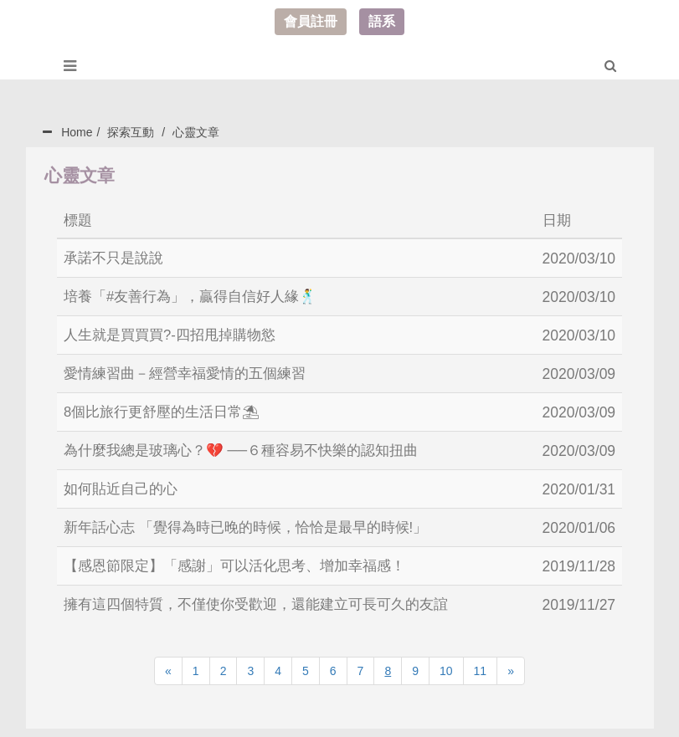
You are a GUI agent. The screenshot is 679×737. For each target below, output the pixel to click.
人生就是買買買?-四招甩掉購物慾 (176, 333)
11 (480, 662)
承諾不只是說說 (116, 257)
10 (446, 662)
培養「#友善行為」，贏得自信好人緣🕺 (198, 295)
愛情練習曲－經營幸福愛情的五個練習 (192, 370)
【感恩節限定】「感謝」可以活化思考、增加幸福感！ (244, 558)
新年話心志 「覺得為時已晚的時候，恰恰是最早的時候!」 (256, 521)
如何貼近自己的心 (124, 483)
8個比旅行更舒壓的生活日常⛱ (167, 408)
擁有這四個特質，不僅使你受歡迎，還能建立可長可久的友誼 (267, 596)
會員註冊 (310, 21)
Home (76, 132)
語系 (381, 21)
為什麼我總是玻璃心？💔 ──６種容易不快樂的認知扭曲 (251, 446)
